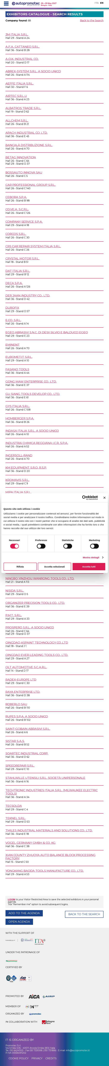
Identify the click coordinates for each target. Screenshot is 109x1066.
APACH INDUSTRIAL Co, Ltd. (27, 132)
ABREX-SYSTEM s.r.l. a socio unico (33, 71)
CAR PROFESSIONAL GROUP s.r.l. (31, 185)
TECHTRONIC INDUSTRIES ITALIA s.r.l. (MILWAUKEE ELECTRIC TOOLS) (52, 791)
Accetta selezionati (54, 566)
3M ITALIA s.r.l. (17, 34)
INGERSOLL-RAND (19, 455)
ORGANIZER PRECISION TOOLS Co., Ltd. (35, 603)
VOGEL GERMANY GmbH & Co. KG (30, 843)
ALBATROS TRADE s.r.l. (23, 108)
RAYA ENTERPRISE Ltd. (23, 692)
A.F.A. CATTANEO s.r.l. (23, 46)
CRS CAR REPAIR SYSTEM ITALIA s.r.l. (33, 246)
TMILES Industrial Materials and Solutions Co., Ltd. (49, 830)
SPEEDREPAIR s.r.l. (20, 765)
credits (51, 1058)
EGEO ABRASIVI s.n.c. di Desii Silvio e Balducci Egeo (47, 332)
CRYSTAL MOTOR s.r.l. (22, 258)
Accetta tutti (89, 566)
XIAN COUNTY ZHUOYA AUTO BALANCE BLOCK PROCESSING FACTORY (51, 856)
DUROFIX (12, 307)
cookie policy (18, 1058)
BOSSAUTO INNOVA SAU (24, 172)
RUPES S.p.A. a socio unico (27, 716)
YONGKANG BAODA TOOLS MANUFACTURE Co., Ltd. (45, 871)
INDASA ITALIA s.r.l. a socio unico (32, 431)
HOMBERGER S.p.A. (20, 418)
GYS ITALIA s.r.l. (18, 406)
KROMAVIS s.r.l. (18, 480)
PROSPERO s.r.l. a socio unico (30, 627)
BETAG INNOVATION (21, 157)
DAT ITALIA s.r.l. (18, 271)
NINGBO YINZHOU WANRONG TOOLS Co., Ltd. (40, 578)
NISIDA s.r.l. (15, 590)
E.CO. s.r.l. (13, 320)
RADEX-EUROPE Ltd (21, 679)
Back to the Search (91, 20)
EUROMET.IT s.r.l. (19, 357)
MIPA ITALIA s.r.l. (18, 492)
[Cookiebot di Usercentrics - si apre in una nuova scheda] (84, 497)
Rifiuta (20, 566)
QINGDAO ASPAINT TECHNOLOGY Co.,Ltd (37, 642)
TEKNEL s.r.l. (16, 818)
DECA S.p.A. (14, 283)
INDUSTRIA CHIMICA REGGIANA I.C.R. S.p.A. (37, 443)
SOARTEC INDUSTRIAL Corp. (27, 753)
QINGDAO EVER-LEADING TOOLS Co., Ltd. (37, 655)
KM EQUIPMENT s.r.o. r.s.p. (26, 467)
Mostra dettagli (91, 557)
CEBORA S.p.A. (16, 197)
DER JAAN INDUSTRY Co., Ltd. (28, 295)
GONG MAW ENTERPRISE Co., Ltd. (31, 381)
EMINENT (13, 344)
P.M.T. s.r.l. (14, 615)
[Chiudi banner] (104, 498)
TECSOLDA (14, 806)
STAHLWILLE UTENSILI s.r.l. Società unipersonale (45, 778)
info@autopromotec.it (78, 1050)
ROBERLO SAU (16, 704)
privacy (36, 1058)
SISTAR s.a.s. (15, 741)
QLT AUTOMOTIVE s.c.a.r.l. (26, 667)
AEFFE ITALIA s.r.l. (20, 83)
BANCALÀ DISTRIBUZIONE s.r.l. (29, 145)
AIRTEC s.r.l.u (16, 96)
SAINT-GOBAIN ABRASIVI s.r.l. (28, 729)
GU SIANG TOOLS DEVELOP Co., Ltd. (33, 394)
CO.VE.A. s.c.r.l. (17, 209)
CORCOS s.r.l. (16, 234)
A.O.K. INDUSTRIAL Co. (22, 59)
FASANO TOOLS (17, 369)
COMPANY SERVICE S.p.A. (24, 221)
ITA (97, 2)
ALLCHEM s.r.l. (17, 120)
